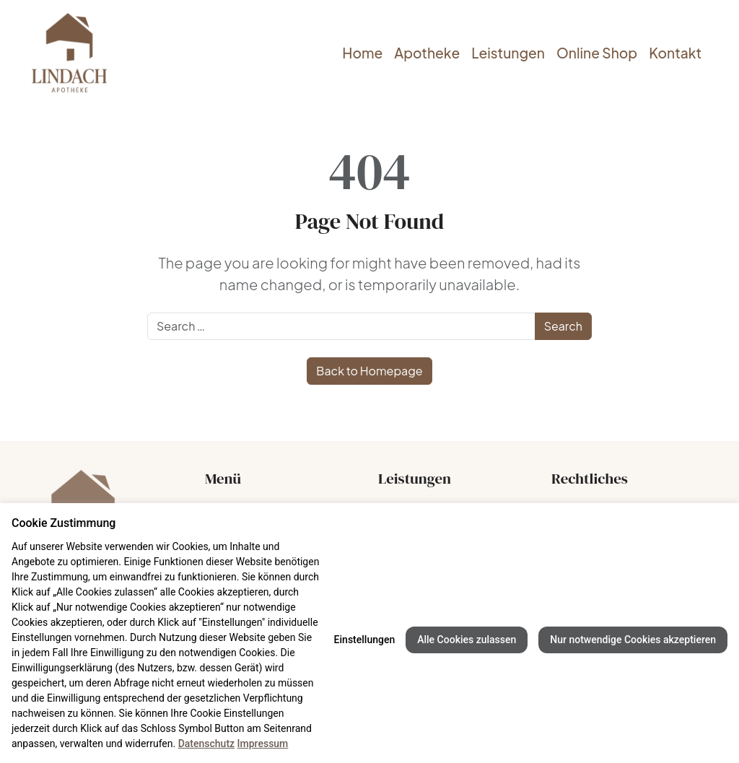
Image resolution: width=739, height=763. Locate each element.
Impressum (263, 743)
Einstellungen (364, 639)
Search (563, 325)
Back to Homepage (369, 370)
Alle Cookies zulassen (466, 639)
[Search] (341, 326)
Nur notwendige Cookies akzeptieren (633, 639)
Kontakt (675, 52)
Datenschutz (206, 743)
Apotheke (427, 52)
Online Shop (596, 52)
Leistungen (508, 52)
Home (362, 52)
